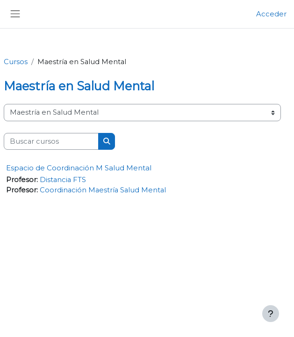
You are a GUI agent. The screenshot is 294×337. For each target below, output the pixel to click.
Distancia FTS (63, 180)
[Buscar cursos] (51, 141)
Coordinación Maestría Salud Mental (103, 190)
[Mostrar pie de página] (270, 313)
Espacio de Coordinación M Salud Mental (78, 167)
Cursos (16, 62)
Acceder (271, 14)
